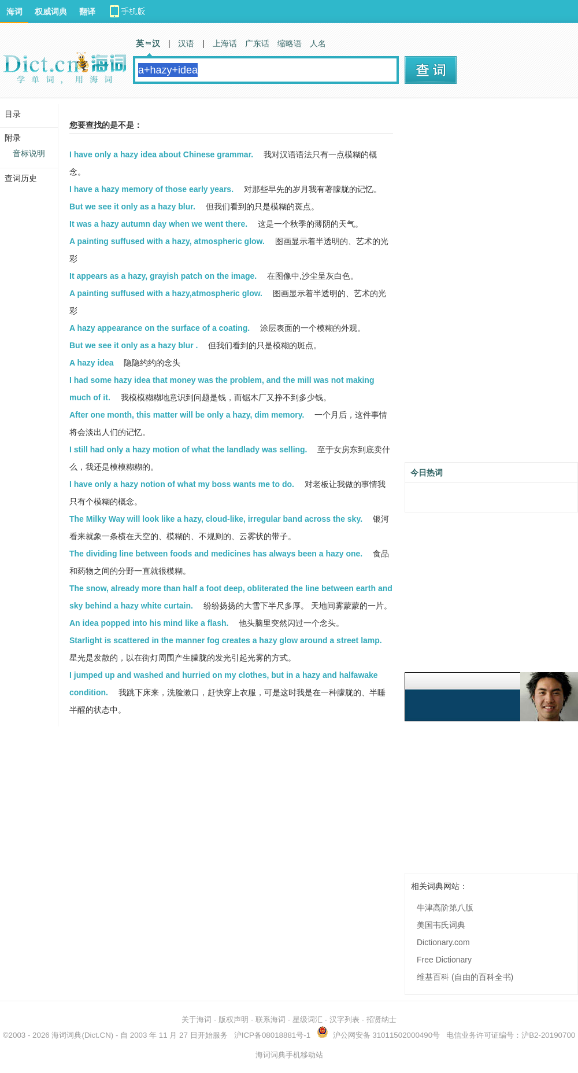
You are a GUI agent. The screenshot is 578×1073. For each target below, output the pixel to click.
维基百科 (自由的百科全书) (465, 977)
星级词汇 (307, 1019)
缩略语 (289, 43)
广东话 (257, 43)
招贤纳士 (381, 1019)
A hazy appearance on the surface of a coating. (159, 328)
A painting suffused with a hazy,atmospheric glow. (165, 293)
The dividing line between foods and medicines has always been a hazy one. (215, 553)
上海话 (225, 43)
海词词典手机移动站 (289, 1054)
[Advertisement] (441, 284)
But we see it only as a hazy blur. (132, 206)
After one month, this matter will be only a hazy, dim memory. (186, 414)
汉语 (186, 43)
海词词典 (66, 1035)
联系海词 (270, 1019)
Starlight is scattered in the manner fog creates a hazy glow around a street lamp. (225, 640)
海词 (14, 11)
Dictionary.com (443, 942)
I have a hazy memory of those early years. (151, 189)
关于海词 (196, 1019)
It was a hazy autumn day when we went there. (158, 223)
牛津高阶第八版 (445, 907)
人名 (318, 43)
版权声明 (233, 1019)
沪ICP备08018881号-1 (272, 1035)
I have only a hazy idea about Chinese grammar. (161, 154)
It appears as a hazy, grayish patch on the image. (163, 276)
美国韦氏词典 (441, 925)
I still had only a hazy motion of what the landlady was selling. (188, 449)
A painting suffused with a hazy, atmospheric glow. (167, 241)
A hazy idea (91, 362)
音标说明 (29, 153)
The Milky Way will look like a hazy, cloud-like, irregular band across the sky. (215, 518)
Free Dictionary (444, 959)
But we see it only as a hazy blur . (133, 345)
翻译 (87, 11)
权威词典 (51, 11)
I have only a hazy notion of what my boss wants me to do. (181, 484)
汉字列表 (344, 1019)
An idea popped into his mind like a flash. (148, 623)
